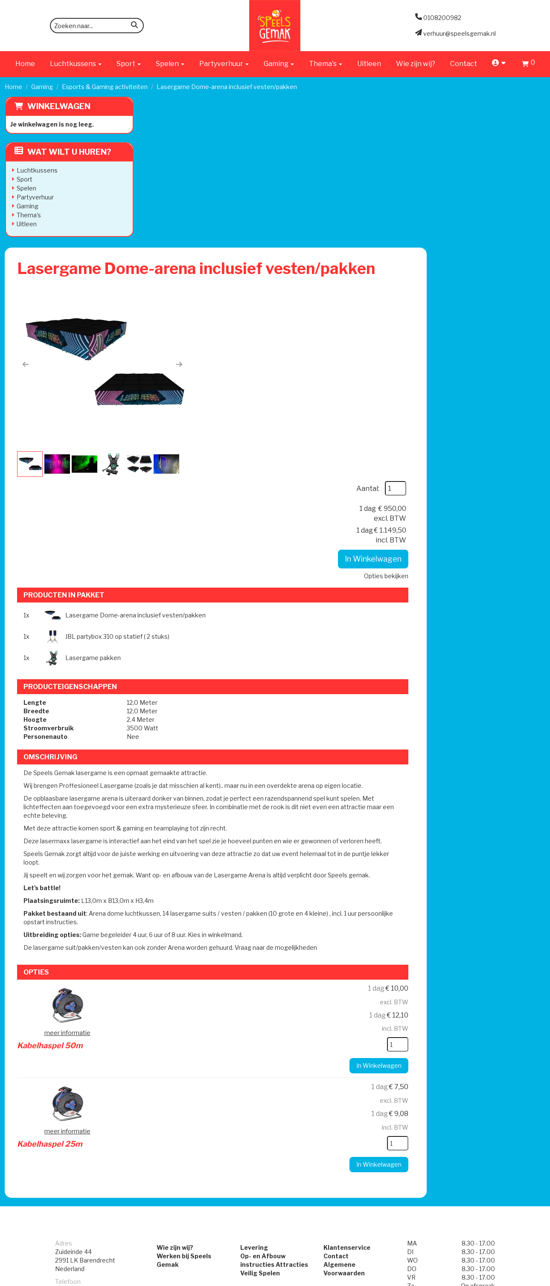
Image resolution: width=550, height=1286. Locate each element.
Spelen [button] (170, 64)
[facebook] (522, 1279)
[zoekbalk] (97, 25)
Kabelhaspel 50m (282, 708)
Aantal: (485, 139)
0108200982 (74, 1007)
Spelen (26, 188)
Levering (250, 964)
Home (25, 64)
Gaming (42, 86)
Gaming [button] (279, 64)
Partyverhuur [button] (224, 64)
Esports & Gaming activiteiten (105, 86)
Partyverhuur (34, 197)
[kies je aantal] (515, 761)
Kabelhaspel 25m (282, 807)
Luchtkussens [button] (76, 64)
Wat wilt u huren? (62, 152)
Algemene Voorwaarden (364, 981)
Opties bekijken (503, 226)
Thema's (28, 215)
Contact (463, 64)
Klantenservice (350, 964)
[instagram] (537, 1279)
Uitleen (369, 64)
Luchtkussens (36, 170)
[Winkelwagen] (528, 65)
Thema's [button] (325, 64)
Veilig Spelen (256, 990)
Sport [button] (128, 64)
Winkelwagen (58, 106)
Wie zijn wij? (415, 64)
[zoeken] (134, 26)
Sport (24, 179)
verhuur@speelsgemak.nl (91, 1028)
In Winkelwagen (490, 209)
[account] (499, 64)
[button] (162, 216)
